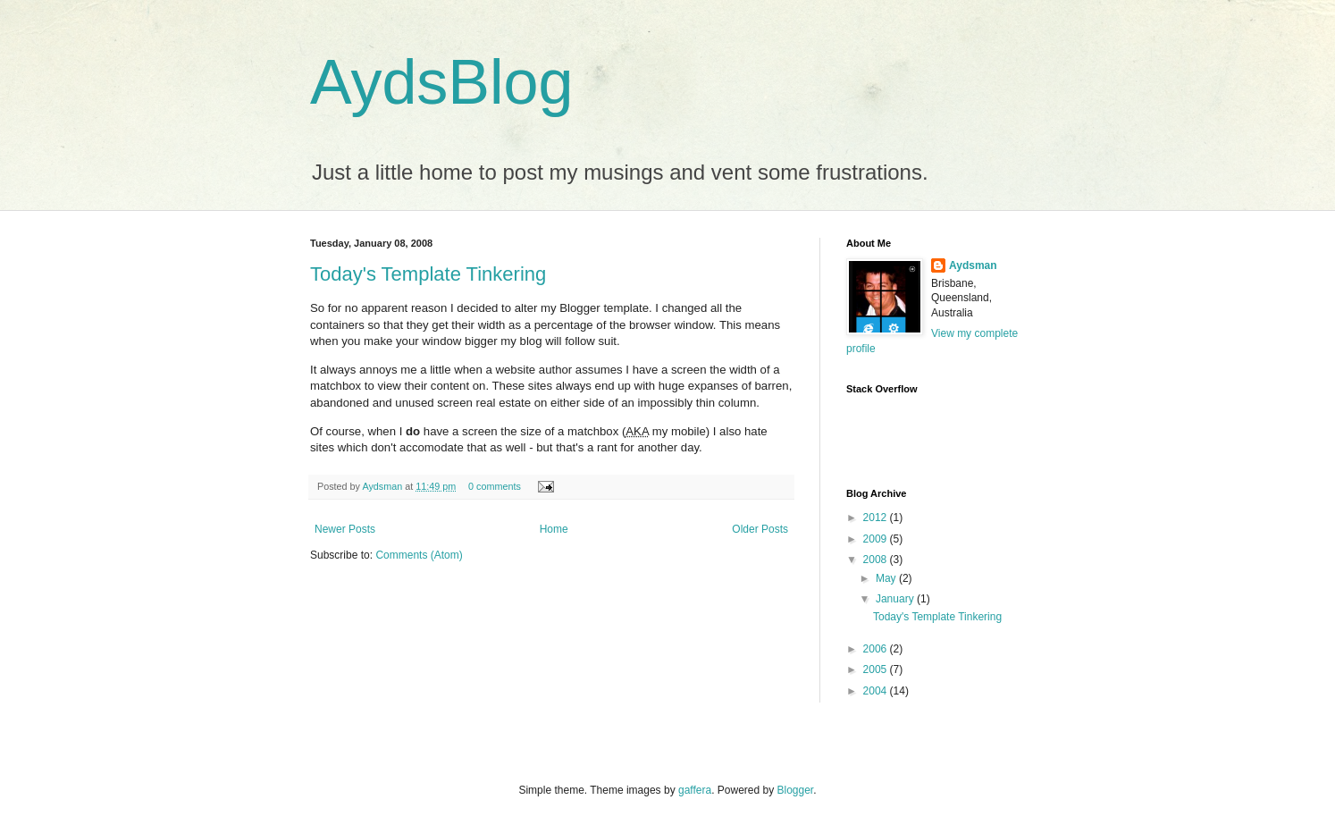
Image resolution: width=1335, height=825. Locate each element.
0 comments (494, 486)
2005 (876, 669)
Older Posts (760, 529)
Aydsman (383, 486)
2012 (876, 517)
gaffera (694, 790)
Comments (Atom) (418, 555)
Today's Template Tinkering (428, 274)
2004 (876, 691)
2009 (876, 539)
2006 (876, 649)
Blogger (795, 790)
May (887, 578)
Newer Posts (345, 529)
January (896, 599)
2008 (876, 559)
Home (554, 529)
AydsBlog (441, 82)
